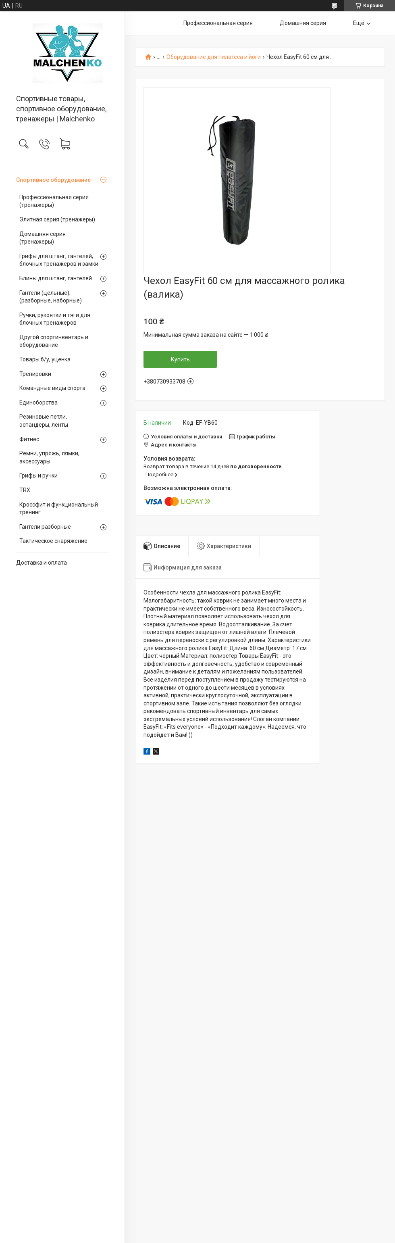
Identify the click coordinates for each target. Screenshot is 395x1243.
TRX (24, 490)
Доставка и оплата (41, 562)
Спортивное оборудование (53, 180)
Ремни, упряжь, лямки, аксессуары (49, 457)
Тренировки (35, 374)
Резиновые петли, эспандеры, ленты (43, 420)
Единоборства (38, 402)
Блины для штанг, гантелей (55, 278)
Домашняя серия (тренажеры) (42, 238)
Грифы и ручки (38, 475)
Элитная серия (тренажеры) (57, 219)
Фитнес (29, 439)
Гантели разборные (45, 526)
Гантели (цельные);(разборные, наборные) (50, 297)
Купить (180, 359)
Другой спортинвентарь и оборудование (53, 341)
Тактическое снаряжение (53, 541)
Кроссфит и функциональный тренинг (58, 508)
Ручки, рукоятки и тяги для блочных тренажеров (54, 319)
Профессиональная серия (218, 23)
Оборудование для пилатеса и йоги (213, 57)
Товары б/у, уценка (45, 359)
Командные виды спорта (52, 388)
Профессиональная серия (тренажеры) (54, 201)
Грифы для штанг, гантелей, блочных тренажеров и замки (58, 260)
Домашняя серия (303, 23)
